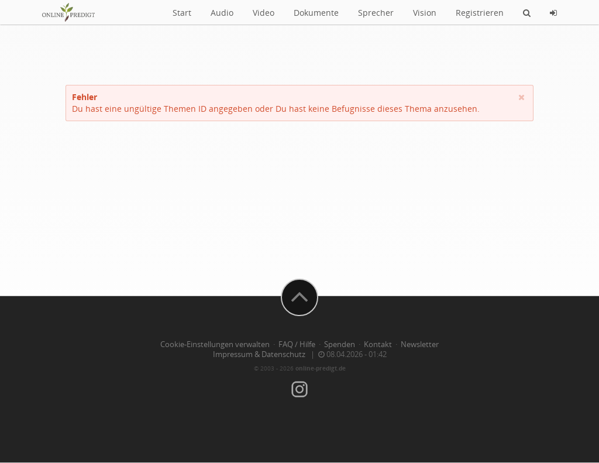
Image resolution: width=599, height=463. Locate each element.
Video (263, 12)
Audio (222, 12)
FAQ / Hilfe (296, 344)
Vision (424, 12)
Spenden (339, 344)
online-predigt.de (320, 368)
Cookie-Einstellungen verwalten (215, 344)
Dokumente (316, 12)
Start (182, 12)
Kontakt (378, 344)
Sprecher (376, 12)
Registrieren (480, 12)
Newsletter (420, 344)
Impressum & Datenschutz (259, 354)
